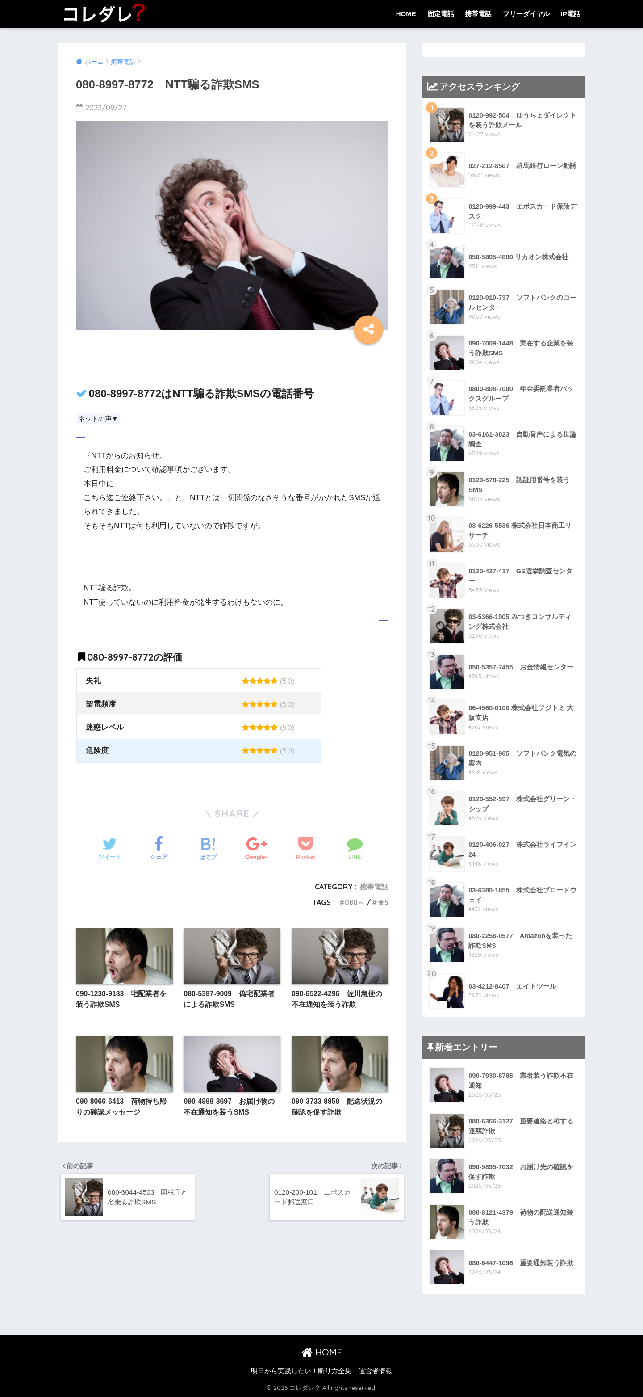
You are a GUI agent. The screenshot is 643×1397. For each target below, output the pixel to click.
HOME (406, 13)
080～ (353, 902)
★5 (382, 902)
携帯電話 (478, 13)
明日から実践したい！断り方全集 (301, 1371)
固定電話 (440, 13)
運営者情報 (375, 1371)
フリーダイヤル (526, 13)
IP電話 (570, 13)
